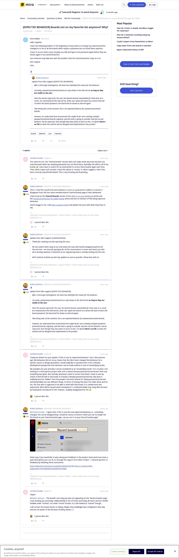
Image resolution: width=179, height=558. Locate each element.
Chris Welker (35, 38)
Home (22, 18)
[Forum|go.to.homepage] (33, 4)
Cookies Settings (118, 551)
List (49, 133)
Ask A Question (136, 90)
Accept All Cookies (155, 551)
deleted (42, 133)
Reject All (136, 551)
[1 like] (39, 222)
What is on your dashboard (82, 196)
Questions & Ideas (54, 18)
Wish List (99, 4)
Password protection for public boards (48, 198)
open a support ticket (60, 205)
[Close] (175, 551)
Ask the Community (72, 18)
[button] (137, 4)
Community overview (35, 18)
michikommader (36, 158)
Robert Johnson (42, 78)
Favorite (58, 133)
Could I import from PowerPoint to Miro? (135, 41)
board (33, 133)
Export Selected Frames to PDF (130, 50)
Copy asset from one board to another (134, 45)
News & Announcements (74, 4)
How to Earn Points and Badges (137, 64)
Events (90, 4)
